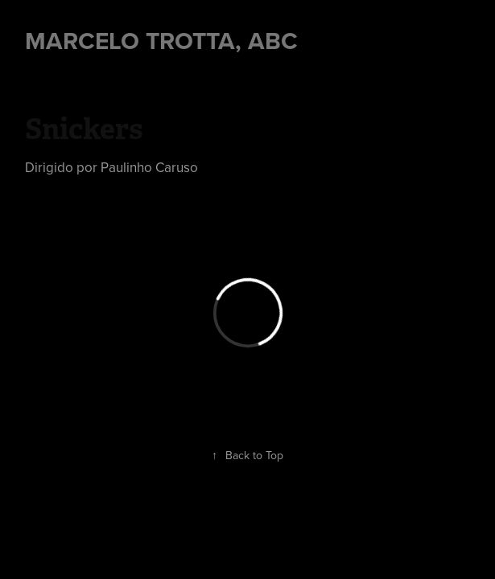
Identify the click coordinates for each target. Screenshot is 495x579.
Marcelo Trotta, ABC (161, 40)
